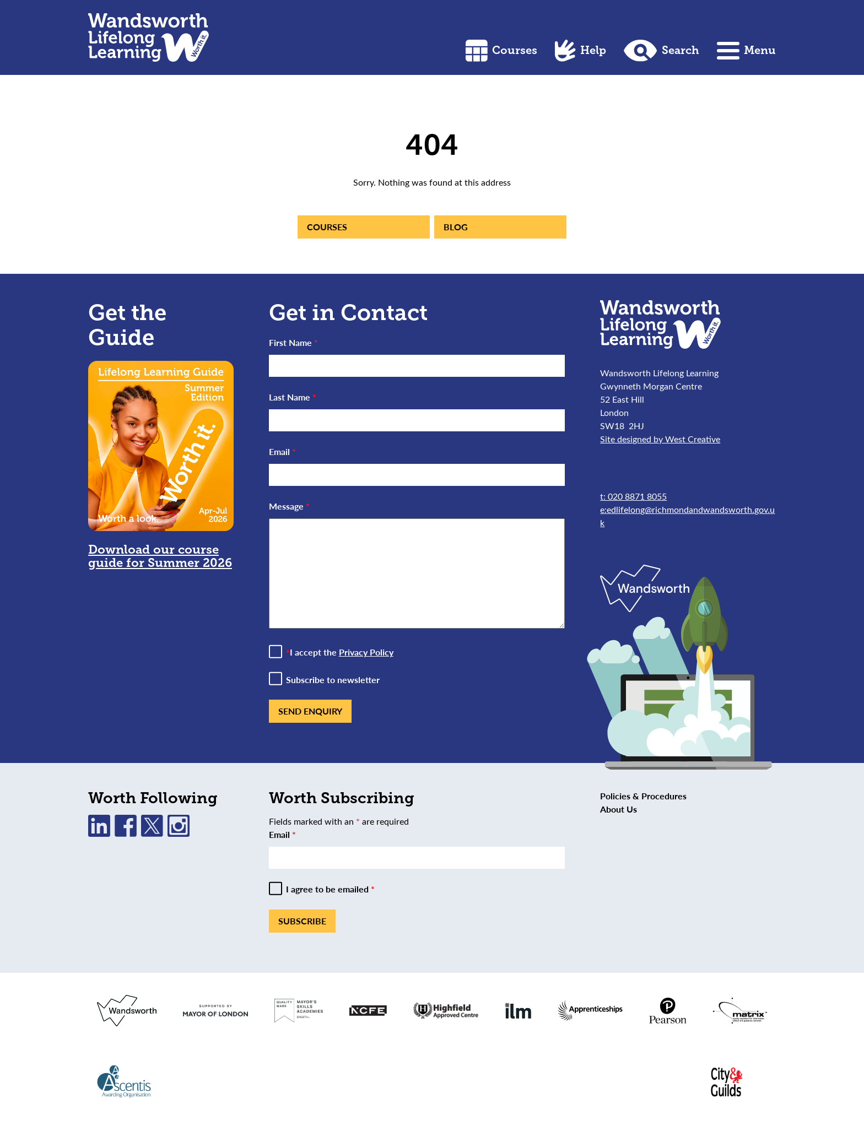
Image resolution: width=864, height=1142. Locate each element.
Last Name (292, 397)
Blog (456, 226)
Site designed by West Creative (660, 439)
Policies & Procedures (643, 795)
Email (282, 451)
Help (580, 51)
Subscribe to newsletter (333, 680)
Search (661, 51)
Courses (501, 51)
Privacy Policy (366, 652)
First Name (293, 342)
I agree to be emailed (330, 889)
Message (289, 506)
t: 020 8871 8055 (633, 496)
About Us (618, 809)
